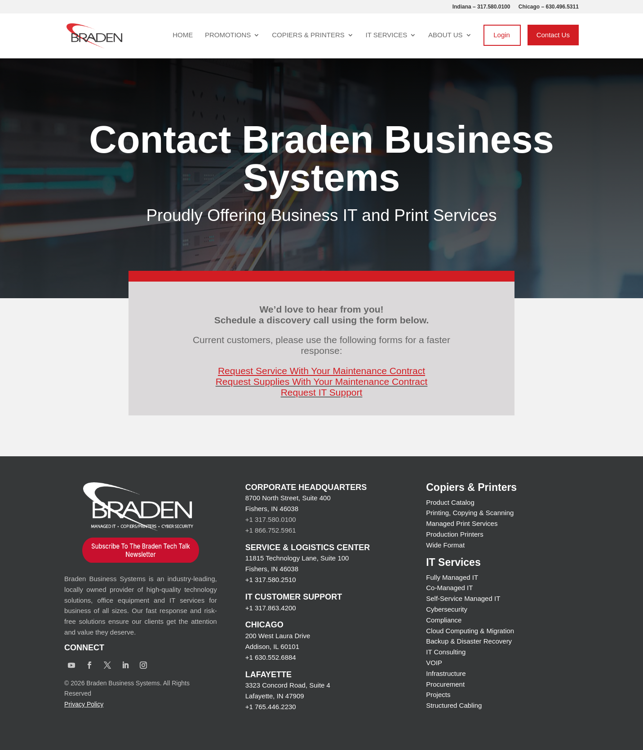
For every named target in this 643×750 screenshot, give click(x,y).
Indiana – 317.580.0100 (481, 7)
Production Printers (454, 534)
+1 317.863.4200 (270, 608)
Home (183, 35)
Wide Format (445, 545)
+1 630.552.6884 (270, 657)
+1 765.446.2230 (270, 706)
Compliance (443, 620)
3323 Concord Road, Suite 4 (287, 685)
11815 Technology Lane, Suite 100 (297, 558)
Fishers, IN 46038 (271, 508)
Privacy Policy (83, 704)
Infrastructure (446, 673)
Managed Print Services (461, 523)
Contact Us (553, 35)
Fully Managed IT (452, 577)
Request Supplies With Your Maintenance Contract (322, 381)
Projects (438, 694)
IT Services (387, 35)
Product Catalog (450, 502)
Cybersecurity (446, 609)
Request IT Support (322, 392)
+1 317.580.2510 (270, 579)
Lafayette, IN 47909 (274, 696)
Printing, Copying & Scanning (470, 512)
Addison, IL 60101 (272, 646)
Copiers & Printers (308, 35)
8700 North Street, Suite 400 (288, 498)
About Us (445, 35)
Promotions (228, 35)
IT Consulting (446, 652)
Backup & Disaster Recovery (469, 641)
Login (501, 35)
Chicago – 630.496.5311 (549, 7)
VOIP (434, 662)
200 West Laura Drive (277, 636)
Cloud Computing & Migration (470, 631)
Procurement (445, 684)
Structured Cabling (454, 705)
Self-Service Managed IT (463, 598)
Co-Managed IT (449, 587)
